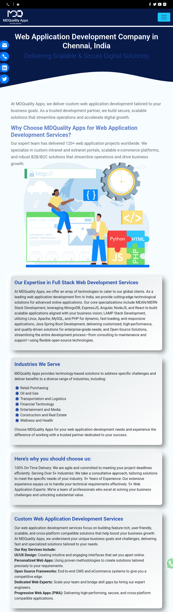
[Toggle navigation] (164, 17)
